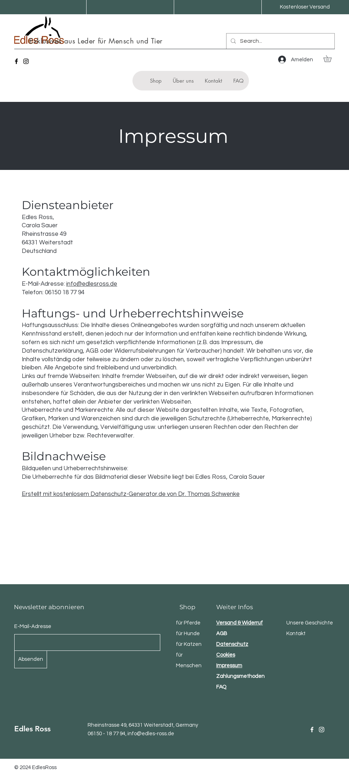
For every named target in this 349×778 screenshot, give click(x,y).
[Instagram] (26, 61)
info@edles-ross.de (150, 733)
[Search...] (279, 41)
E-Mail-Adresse (32, 626)
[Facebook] (16, 61)
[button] (330, 58)
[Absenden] (30, 659)
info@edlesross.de (91, 284)
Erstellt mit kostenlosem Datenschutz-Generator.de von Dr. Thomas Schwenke (131, 494)
